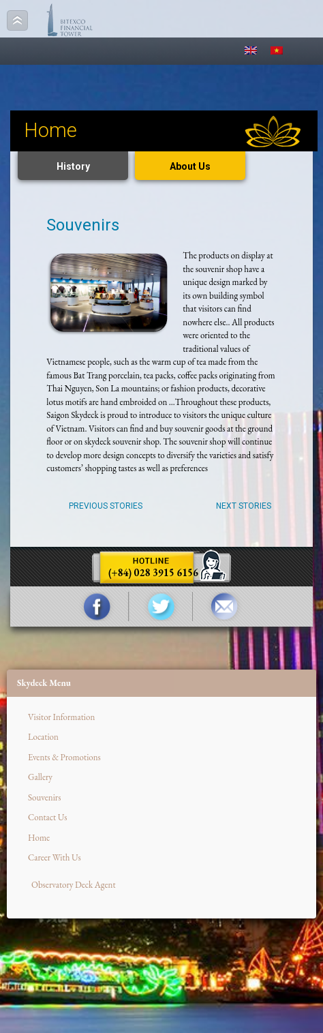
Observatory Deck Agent (73, 884)
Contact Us (47, 817)
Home (39, 837)
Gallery (40, 777)
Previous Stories (105, 506)
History (73, 166)
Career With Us (54, 857)
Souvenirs (44, 797)
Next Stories (243, 506)
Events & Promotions (64, 757)
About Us (190, 166)
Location (43, 737)
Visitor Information (61, 717)
